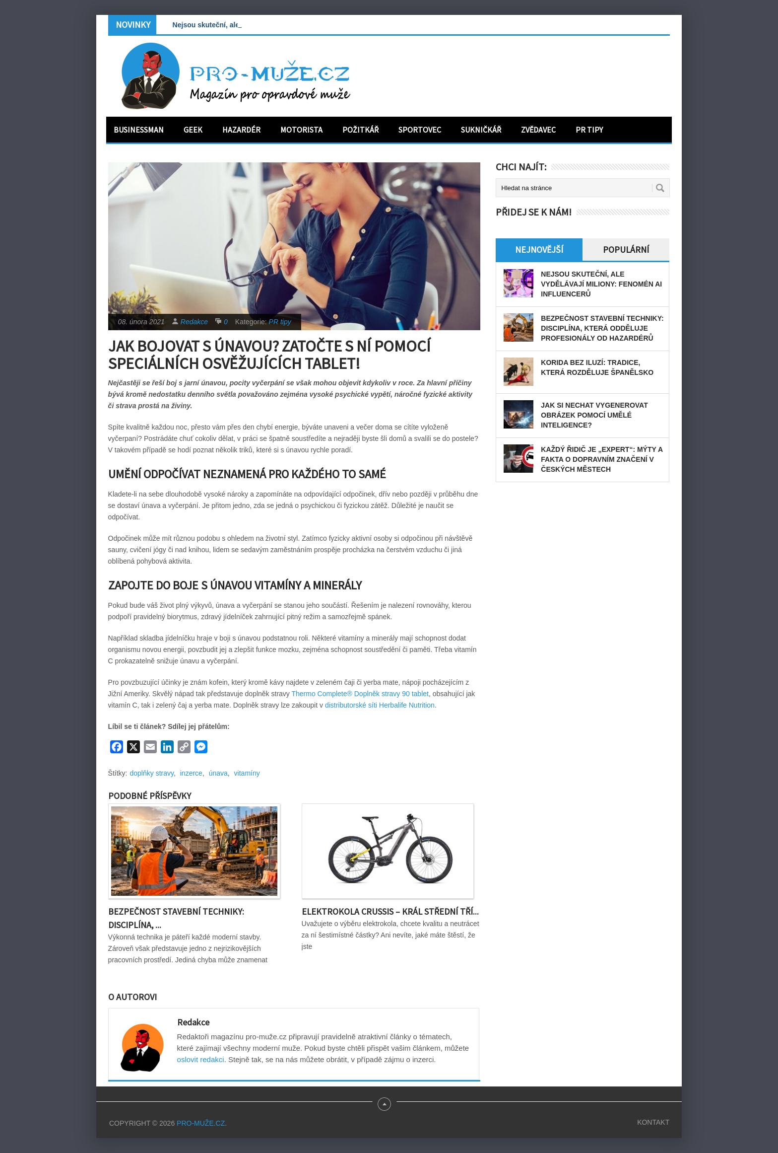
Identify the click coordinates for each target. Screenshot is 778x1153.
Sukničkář (481, 130)
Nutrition (422, 705)
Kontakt (653, 1122)
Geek (193, 130)
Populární (626, 249)
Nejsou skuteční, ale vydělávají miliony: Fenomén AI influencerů (601, 284)
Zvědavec (538, 130)
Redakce (194, 322)
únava (218, 773)
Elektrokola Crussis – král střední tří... (390, 911)
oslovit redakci (200, 1059)
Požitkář (360, 130)
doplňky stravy (152, 773)
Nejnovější (539, 249)
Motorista (301, 130)
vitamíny (247, 773)
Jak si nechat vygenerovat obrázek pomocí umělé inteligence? (594, 415)
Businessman (139, 130)
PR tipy (589, 130)
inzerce (191, 773)
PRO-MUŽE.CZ (201, 1123)
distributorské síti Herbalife (367, 705)
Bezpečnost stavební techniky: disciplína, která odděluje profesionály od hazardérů (602, 328)
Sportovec (419, 130)
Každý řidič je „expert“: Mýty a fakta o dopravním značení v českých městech (601, 459)
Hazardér (241, 130)
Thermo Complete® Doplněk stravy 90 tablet (359, 694)
